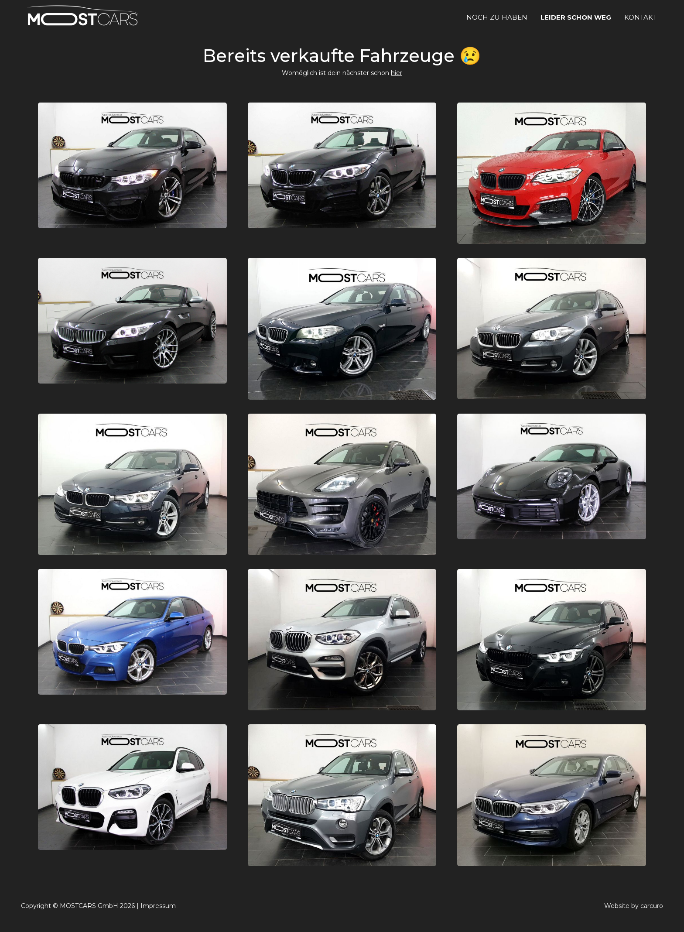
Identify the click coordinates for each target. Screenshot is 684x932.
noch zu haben (496, 17)
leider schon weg (575, 17)
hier (396, 73)
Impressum (158, 906)
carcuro (651, 906)
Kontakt (640, 17)
